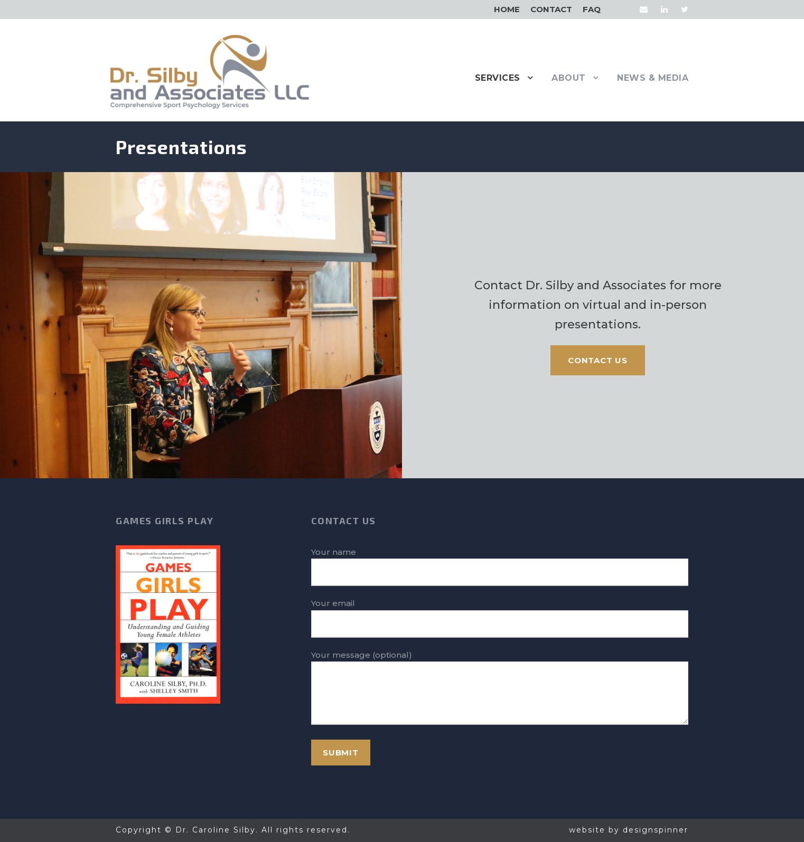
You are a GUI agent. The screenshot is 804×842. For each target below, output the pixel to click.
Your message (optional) (499, 689)
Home (507, 9)
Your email (499, 618)
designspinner (655, 830)
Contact (551, 9)
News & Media (652, 78)
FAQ (592, 9)
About (568, 78)
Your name (499, 566)
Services (497, 78)
